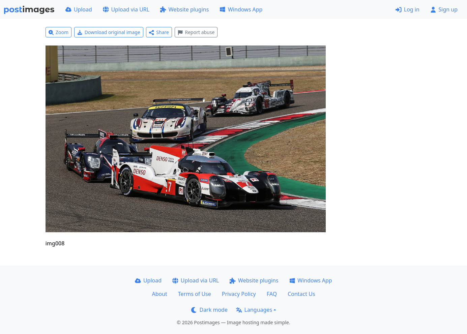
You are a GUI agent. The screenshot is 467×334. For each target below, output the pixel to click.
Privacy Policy (239, 294)
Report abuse (196, 32)
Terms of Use (194, 294)
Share (159, 32)
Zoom (59, 32)
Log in (407, 9)
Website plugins (184, 9)
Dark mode (209, 309)
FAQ (272, 294)
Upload (78, 9)
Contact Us (301, 294)
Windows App (241, 9)
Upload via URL (126, 9)
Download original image (108, 32)
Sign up (444, 9)
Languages (254, 309)
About (159, 294)
